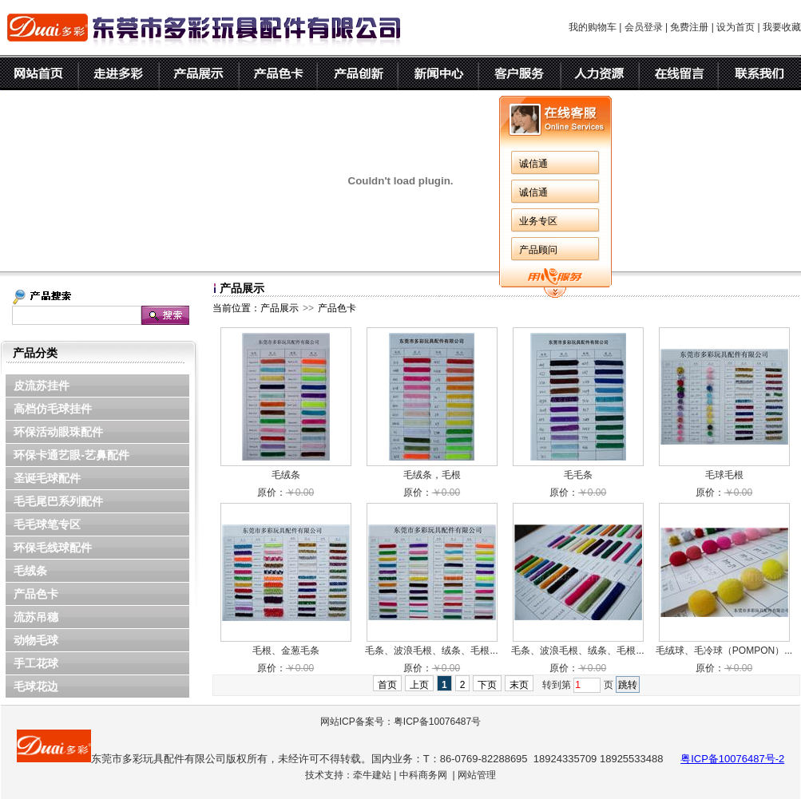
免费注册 (689, 27)
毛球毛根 (724, 475)
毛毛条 (578, 475)
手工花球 (36, 663)
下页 (487, 684)
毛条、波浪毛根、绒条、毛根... (431, 650)
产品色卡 (36, 593)
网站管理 (477, 775)
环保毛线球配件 (53, 547)
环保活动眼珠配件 (58, 431)
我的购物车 (593, 27)
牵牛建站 (372, 775)
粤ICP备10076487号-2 (732, 759)
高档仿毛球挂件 (53, 408)
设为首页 (735, 27)
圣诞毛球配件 (47, 478)
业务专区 (538, 221)
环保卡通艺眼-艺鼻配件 (71, 455)
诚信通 (533, 163)
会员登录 (644, 27)
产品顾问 (538, 249)
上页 (419, 684)
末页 (519, 684)
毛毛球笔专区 (47, 524)
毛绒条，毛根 (432, 475)
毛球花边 (36, 686)
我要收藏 (782, 27)
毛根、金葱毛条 (285, 650)
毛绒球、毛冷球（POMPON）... (724, 650)
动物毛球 (36, 640)
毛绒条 (30, 570)
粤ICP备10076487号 (437, 721)
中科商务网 (423, 775)
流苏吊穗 (36, 617)
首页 (387, 684)
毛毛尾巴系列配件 (58, 501)
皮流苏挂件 (41, 385)
